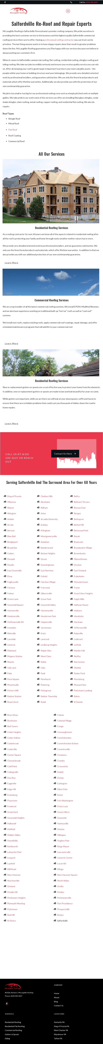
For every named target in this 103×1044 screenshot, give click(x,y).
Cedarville (12, 749)
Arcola (10, 524)
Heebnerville (13, 616)
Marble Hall (79, 650)
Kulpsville (78, 633)
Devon (43, 559)
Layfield (11, 863)
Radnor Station (14, 696)
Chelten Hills (46, 496)
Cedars (10, 553)
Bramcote (78, 542)
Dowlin (10, 564)
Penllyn (60, 892)
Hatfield (11, 829)
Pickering (44, 684)
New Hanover (14, 874)
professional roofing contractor (59, 39)
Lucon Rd (61, 863)
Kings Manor (63, 846)
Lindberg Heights (48, 644)
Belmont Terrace (82, 502)
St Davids (78, 702)
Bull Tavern (12, 726)
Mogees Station (14, 656)
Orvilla (60, 886)
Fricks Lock (62, 806)
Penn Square (13, 679)
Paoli (42, 673)
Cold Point (12, 766)
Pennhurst (45, 679)
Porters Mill (12, 690)
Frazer (77, 587)
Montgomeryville (48, 536)
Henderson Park (48, 616)
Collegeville (12, 772)
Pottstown (12, 909)
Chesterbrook (14, 760)
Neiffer (77, 656)
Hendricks (79, 616)
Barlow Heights (47, 553)
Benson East (80, 507)
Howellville (12, 840)
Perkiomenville (64, 897)
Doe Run (11, 777)
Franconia (45, 587)
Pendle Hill (12, 892)
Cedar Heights (14, 732)
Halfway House (81, 605)
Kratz (43, 633)
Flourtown (12, 800)
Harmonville (13, 610)
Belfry (77, 496)
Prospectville (63, 909)
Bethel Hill (79, 524)
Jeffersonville (80, 627)
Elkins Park (62, 789)
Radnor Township (48, 696)
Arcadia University (49, 519)
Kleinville (11, 633)
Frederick (11, 806)
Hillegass (61, 835)
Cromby (61, 760)
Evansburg (12, 795)
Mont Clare (45, 656)
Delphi (60, 772)
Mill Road (11, 869)
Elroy (9, 576)
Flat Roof (12, 129)
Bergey (77, 513)
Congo (60, 726)
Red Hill (11, 915)
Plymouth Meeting (16, 903)
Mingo (60, 869)
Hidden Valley (13, 835)
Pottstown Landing (83, 690)
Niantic (10, 662)
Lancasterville (63, 852)
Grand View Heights (83, 593)
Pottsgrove (45, 690)
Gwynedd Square (15, 605)
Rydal (43, 702)
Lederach (78, 639)
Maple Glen (45, 650)
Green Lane (12, 599)
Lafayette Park (14, 852)
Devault (11, 559)
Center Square (14, 755)
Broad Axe (12, 547)
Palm (9, 673)
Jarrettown (45, 627)
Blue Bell (11, 536)
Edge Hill (11, 789)
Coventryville (63, 749)
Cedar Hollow (13, 737)
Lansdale (11, 639)
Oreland (11, 886)
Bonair (77, 536)
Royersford (12, 702)
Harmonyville (46, 610)
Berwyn (11, 530)
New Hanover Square (67, 874)
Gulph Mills (79, 599)
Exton (60, 795)
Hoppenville (46, 622)
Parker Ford (79, 673)
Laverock (44, 639)
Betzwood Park (81, 530)
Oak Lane (11, 667)
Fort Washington (65, 800)
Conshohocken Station (67, 743)
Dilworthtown (80, 559)
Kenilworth (12, 846)
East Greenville (14, 570)
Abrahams (45, 502)
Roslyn (60, 915)
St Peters (11, 920)
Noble (43, 662)
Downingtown (47, 564)
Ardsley (44, 524)
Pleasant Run (80, 684)
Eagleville (11, 783)
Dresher (78, 564)
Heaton (60, 829)
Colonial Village (64, 720)
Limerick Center (64, 857)
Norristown (79, 662)
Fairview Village (47, 582)
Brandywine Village (83, 547)
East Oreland (80, 570)
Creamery (62, 755)
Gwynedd (61, 817)
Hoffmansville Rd (15, 622)
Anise (43, 513)
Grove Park (45, 599)
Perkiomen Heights (16, 897)
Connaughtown (64, 732)
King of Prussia (14, 496)
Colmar (60, 715)
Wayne (10, 507)
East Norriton (46, 570)
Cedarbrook (13, 743)
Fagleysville (12, 582)
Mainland (11, 650)
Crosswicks (62, 766)
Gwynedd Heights (15, 817)
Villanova (11, 502)
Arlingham (45, 530)
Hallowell (11, 823)
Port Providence (65, 903)
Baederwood (46, 547)
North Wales (63, 880)
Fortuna (11, 587)
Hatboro (78, 610)
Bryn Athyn (12, 715)
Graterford (12, 812)
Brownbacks (80, 553)
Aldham (44, 507)
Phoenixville (13, 684)
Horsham (78, 622)
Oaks (42, 667)
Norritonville (13, 880)
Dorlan (60, 777)
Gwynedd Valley (48, 605)
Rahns (77, 696)
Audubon (44, 542)
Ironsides (11, 627)
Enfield (43, 576)
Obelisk (77, 667)
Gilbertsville (46, 593)
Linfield (77, 644)
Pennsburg (79, 679)
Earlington (62, 783)
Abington (11, 513)
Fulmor (10, 593)
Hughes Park (63, 840)
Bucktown (12, 720)
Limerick (11, 644)
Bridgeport (12, 542)
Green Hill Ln (63, 812)
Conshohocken (64, 737)
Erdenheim (79, 576)
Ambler (10, 519)
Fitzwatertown (81, 582)
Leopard (11, 857)
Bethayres (79, 519)
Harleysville (62, 823)
